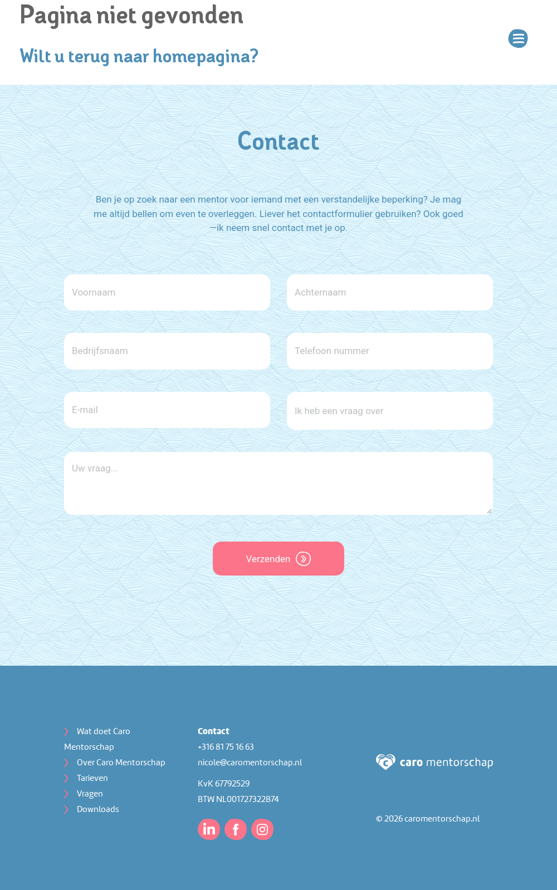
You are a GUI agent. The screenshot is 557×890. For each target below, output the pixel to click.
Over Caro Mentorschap (121, 763)
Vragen (90, 794)
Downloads (98, 809)
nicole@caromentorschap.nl (250, 763)
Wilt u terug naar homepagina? (138, 57)
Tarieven (92, 778)
